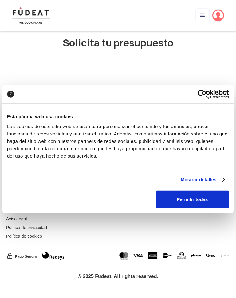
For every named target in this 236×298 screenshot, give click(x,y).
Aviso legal (16, 218)
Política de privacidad (26, 227)
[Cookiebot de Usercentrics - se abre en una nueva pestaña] (202, 94)
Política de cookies (24, 236)
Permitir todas (192, 199)
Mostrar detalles (199, 179)
